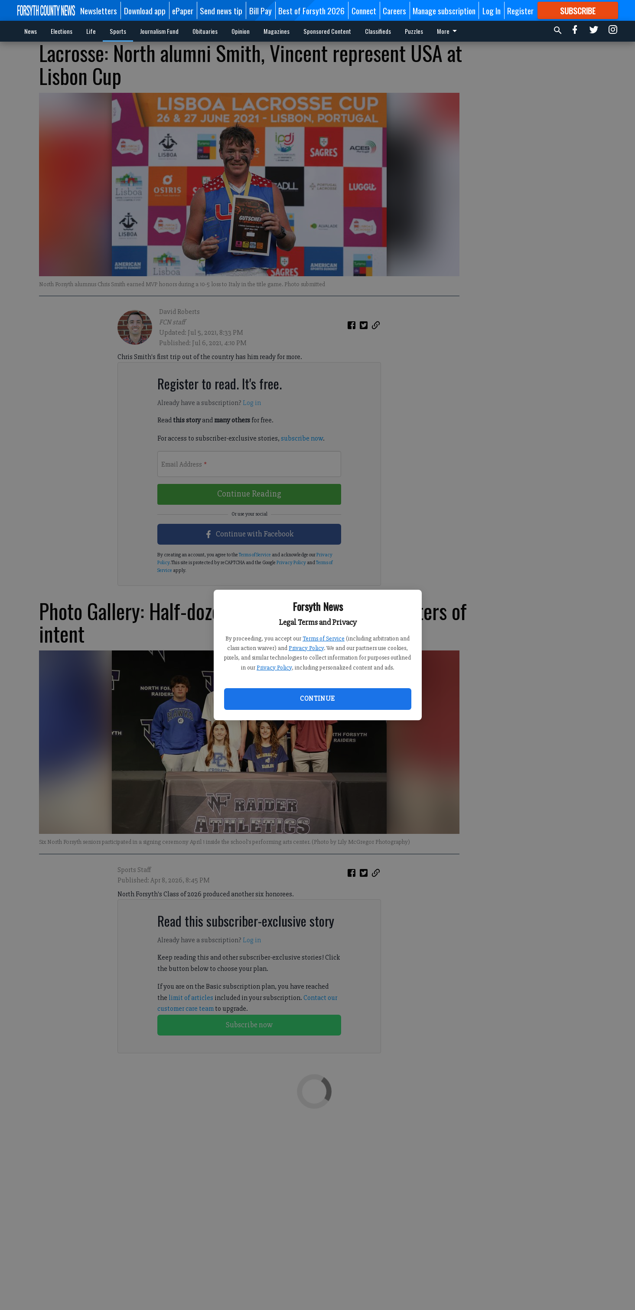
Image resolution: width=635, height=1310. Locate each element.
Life (91, 31)
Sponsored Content (327, 31)
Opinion (240, 31)
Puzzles (414, 31)
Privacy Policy (306, 648)
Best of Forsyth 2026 (311, 10)
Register (520, 10)
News (30, 31)
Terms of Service (324, 638)
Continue (317, 698)
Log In (491, 10)
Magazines (277, 31)
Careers (394, 10)
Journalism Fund (159, 31)
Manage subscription (444, 10)
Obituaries (205, 31)
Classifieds (378, 31)
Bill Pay (260, 10)
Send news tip (221, 10)
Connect (364, 10)
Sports (118, 31)
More (448, 31)
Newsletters (98, 10)
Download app (145, 10)
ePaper (182, 10)
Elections (61, 31)
